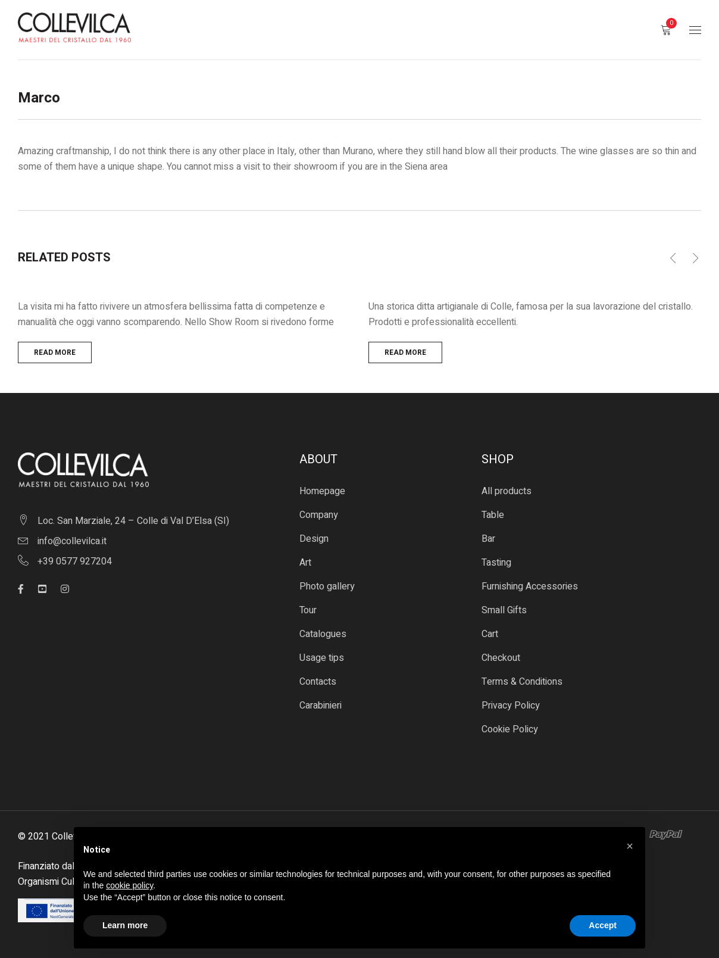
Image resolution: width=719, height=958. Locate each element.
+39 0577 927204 (74, 561)
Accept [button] (603, 925)
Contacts (317, 681)
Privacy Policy (511, 705)
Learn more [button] (125, 925)
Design (314, 538)
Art (305, 562)
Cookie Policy (510, 729)
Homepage (322, 491)
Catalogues (322, 634)
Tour (308, 610)
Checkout (501, 657)
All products (507, 491)
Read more (55, 352)
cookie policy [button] (129, 885)
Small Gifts (504, 610)
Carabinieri (320, 705)
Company (318, 515)
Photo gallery (327, 586)
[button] (629, 846)
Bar (488, 538)
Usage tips (321, 657)
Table (493, 515)
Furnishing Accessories (530, 586)
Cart (490, 634)
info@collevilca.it (72, 541)
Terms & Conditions (522, 681)
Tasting (496, 562)
